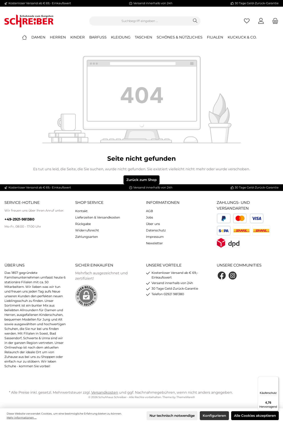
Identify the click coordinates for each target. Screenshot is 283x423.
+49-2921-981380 (19, 219)
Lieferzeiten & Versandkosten (97, 217)
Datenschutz (156, 230)
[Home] (26, 37)
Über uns (153, 224)
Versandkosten (104, 392)
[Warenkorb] (274, 21)
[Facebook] (222, 276)
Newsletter (154, 243)
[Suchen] (195, 21)
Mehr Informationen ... (21, 417)
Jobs (149, 217)
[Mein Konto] (261, 21)
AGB (149, 211)
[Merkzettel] (247, 21)
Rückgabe (83, 224)
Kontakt (81, 211)
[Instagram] (233, 276)
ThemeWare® (185, 397)
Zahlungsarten (86, 237)
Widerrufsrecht (87, 230)
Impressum (155, 237)
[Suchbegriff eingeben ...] (139, 21)
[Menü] (276, 379)
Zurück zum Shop (141, 180)
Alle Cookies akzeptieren (255, 415)
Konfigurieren (214, 415)
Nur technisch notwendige (172, 415)
